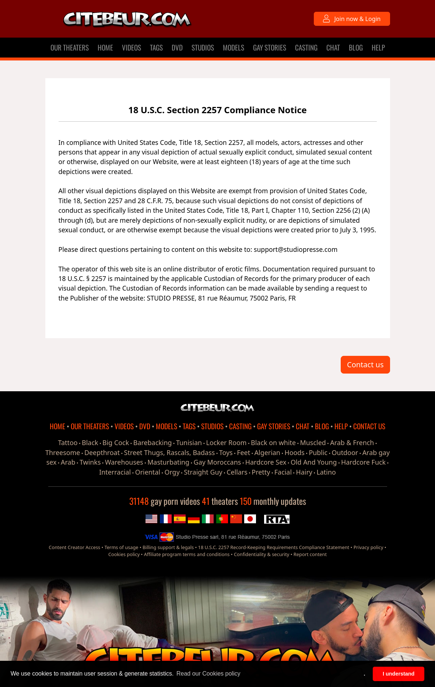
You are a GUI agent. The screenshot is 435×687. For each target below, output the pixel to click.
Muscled (313, 442)
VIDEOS (131, 47)
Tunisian (189, 442)
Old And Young (314, 462)
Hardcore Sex (266, 462)
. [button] (364, 674)
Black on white (273, 442)
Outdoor (345, 452)
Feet (243, 452)
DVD (177, 47)
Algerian (267, 452)
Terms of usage (121, 547)
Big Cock (115, 442)
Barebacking (152, 442)
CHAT (333, 47)
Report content (310, 554)
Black (90, 442)
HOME (105, 47)
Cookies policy (124, 554)
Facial (283, 472)
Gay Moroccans (217, 462)
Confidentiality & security (261, 554)
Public (318, 452)
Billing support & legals (168, 547)
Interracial (115, 472)
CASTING (306, 47)
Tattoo (67, 442)
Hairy (304, 472)
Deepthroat (102, 452)
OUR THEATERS (69, 47)
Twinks (90, 462)
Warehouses (124, 462)
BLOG (356, 47)
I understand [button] (398, 674)
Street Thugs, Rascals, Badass (169, 452)
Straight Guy (203, 472)
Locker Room (226, 442)
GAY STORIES (269, 47)
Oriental (147, 472)
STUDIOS (203, 47)
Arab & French (352, 442)
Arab (68, 462)
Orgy (171, 472)
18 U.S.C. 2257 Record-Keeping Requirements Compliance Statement (274, 547)
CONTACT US (369, 426)
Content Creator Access (74, 547)
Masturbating (168, 462)
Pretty (261, 472)
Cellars (237, 472)
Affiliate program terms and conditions (187, 554)
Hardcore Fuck (363, 462)
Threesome (62, 452)
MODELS (233, 47)
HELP (378, 47)
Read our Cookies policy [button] (208, 673)
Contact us (365, 364)
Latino (326, 472)
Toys (226, 452)
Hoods (294, 452)
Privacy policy (368, 547)
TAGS (156, 47)
